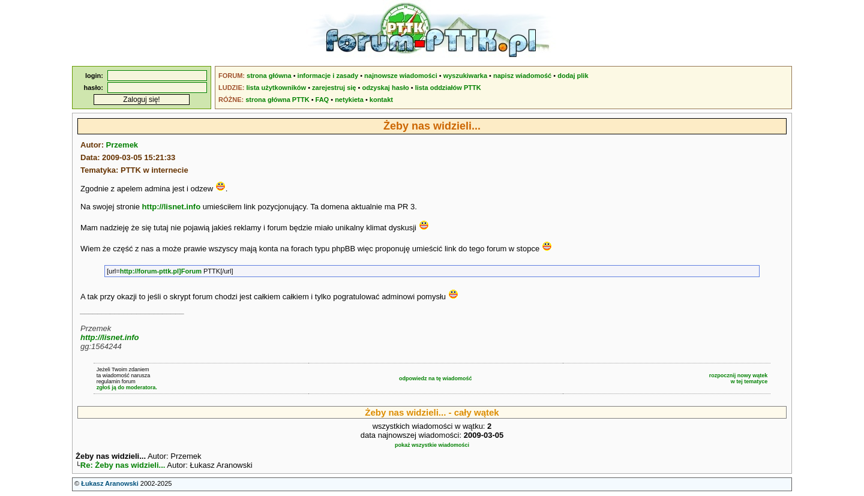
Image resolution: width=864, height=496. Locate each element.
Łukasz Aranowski (110, 484)
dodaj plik (572, 75)
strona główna (269, 75)
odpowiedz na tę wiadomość (435, 378)
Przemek (122, 144)
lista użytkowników (276, 87)
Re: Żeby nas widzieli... (123, 466)
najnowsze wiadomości (400, 75)
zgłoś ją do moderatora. (127, 387)
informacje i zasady (328, 75)
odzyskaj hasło (385, 87)
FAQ (322, 99)
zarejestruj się (334, 87)
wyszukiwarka (465, 75)
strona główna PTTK (277, 99)
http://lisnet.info (171, 206)
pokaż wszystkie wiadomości (432, 445)
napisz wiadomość (522, 75)
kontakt (381, 99)
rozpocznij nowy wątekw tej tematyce (738, 378)
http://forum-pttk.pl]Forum (161, 271)
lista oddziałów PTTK (448, 87)
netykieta (349, 99)
